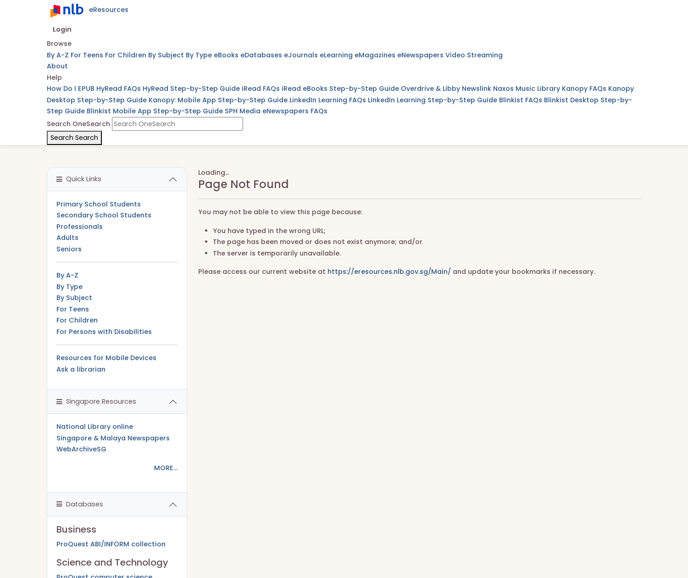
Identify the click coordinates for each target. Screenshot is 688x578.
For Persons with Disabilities (104, 331)
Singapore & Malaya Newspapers (113, 438)
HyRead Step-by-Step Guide (192, 88)
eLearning (337, 55)
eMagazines (376, 55)
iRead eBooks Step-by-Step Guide (341, 88)
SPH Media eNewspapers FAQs (276, 111)
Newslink (477, 88)
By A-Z (59, 55)
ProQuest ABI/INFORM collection (111, 544)
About (57, 66)
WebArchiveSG (81, 449)
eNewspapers (421, 55)
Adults (67, 237)
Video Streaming (474, 55)
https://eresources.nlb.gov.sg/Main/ (389, 271)
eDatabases (262, 55)
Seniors (69, 249)
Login (62, 29)
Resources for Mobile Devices (106, 357)
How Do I (62, 88)
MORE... (166, 467)
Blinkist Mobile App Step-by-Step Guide (156, 111)
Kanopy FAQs (585, 88)
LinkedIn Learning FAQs (328, 100)
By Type (200, 55)
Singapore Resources (96, 401)
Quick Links (78, 178)
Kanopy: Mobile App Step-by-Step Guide (219, 100)
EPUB (87, 88)
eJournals (302, 55)
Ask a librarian (80, 369)
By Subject (167, 55)
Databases (79, 504)
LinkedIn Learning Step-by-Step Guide (433, 100)
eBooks (227, 55)
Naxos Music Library (527, 88)
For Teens (88, 55)
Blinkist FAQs (521, 100)
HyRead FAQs (119, 88)
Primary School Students (98, 204)
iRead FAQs (262, 88)
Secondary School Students (103, 215)
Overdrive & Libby (431, 88)
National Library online (94, 426)
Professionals (79, 226)
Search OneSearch (78, 123)
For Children (126, 55)
